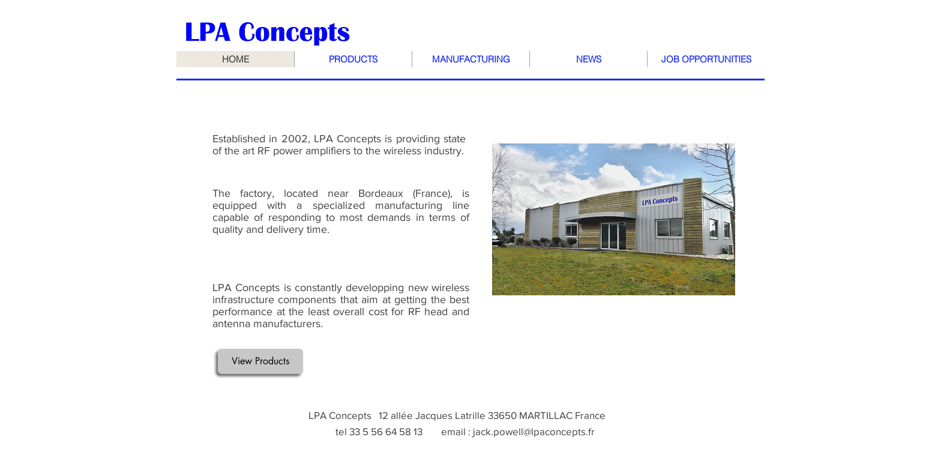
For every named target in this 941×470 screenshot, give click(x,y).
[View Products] (260, 361)
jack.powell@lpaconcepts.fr (534, 431)
